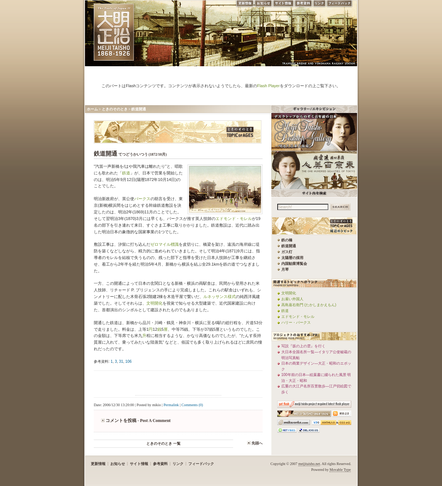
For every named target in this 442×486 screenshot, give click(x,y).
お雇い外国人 (292, 299)
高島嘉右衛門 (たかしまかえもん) (308, 305)
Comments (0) (192, 405)
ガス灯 (286, 252)
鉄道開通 (138, 109)
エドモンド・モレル (233, 218)
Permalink (171, 405)
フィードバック (339, 5)
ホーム (92, 109)
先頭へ (257, 443)
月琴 (285, 269)
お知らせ (263, 5)
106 (128, 361)
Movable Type (340, 470)
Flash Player (268, 86)
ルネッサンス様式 (219, 296)
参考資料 (303, 5)
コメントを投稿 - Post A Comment (138, 420)
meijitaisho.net (309, 464)
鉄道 (126, 173)
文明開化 (154, 303)
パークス (142, 198)
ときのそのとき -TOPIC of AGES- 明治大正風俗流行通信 (177, 131)
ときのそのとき (115, 109)
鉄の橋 (286, 240)
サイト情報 (283, 5)
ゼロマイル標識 (164, 244)
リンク (319, 5)
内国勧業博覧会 (294, 264)
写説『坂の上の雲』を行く (303, 346)
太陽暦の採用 (292, 258)
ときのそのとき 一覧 (163, 443)
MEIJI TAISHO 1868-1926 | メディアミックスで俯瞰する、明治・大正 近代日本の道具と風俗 (114, 32)
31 (121, 361)
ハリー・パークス (296, 322)
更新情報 (244, 5)
